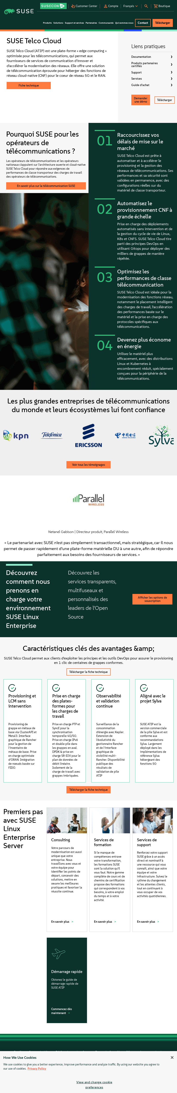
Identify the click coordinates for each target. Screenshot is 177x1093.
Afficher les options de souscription (152, 599)
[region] (88, 1072)
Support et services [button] (74, 22)
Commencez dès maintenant (61, 1011)
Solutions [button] (58, 22)
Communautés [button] (106, 22)
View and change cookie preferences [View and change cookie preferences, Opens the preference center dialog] (94, 1084)
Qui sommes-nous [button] (124, 22)
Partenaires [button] (91, 22)
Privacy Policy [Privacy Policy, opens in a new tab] (37, 1068)
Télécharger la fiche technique (88, 672)
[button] (54, 4)
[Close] (172, 1057)
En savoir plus (60, 921)
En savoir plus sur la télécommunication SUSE (46, 186)
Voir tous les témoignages (88, 464)
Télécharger (164, 100)
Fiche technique (29, 85)
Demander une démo (140, 100)
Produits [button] (47, 22)
